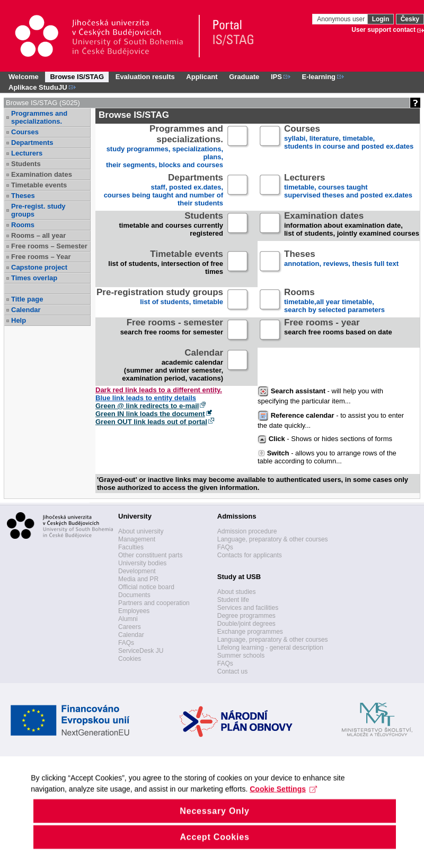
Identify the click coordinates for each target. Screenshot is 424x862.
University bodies (142, 563)
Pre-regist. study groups (38, 210)
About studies (236, 592)
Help (18, 320)
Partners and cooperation (154, 603)
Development (137, 571)
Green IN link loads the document (150, 414)
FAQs (126, 642)
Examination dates (41, 174)
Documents (134, 595)
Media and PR (138, 579)
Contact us (232, 671)
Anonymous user (341, 19)
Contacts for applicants (249, 555)
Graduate (244, 77)
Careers (129, 627)
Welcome (23, 77)
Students (26, 164)
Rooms (22, 225)
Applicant (201, 77)
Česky (410, 19)
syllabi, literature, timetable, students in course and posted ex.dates (348, 137)
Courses (25, 132)
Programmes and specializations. (39, 117)
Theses (23, 196)
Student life (233, 600)
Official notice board (146, 587)
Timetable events (39, 185)
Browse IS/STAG (77, 77)
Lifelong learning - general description (270, 647)
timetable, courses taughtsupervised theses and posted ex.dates (348, 186)
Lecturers (26, 153)
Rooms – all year (38, 235)
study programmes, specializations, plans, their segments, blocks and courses (164, 147)
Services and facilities (247, 607)
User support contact (383, 29)
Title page (27, 299)
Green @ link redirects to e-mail (147, 406)
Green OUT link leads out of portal (151, 422)
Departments (32, 142)
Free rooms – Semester (49, 246)
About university (140, 531)
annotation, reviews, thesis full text (341, 263)
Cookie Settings (284, 809)
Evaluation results (145, 77)
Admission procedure (247, 531)
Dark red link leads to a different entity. (158, 390)
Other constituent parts (150, 555)
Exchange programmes (250, 631)
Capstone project (39, 267)
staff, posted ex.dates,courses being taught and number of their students (163, 190)
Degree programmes (246, 615)
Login (381, 19)
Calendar (26, 310)
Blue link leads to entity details (145, 398)
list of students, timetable (159, 301)
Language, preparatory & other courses (272, 539)
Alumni (128, 619)
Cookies (129, 658)
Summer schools (240, 655)
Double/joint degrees (246, 623)
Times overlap (34, 278)
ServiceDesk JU (140, 650)
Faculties (131, 547)
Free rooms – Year (41, 257)
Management (136, 539)
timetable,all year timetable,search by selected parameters (334, 301)
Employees (133, 611)
